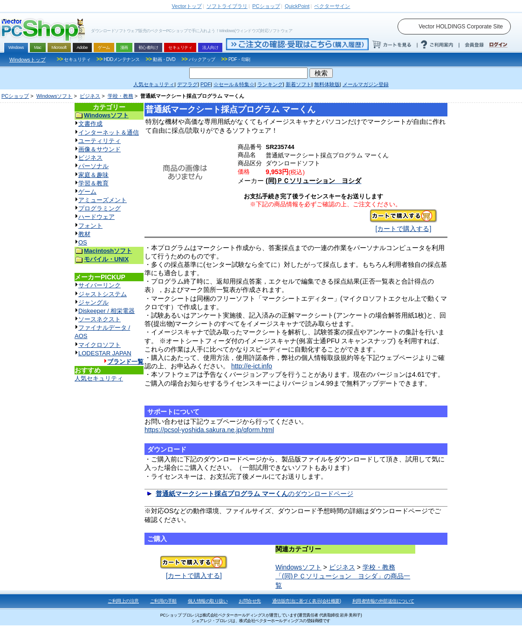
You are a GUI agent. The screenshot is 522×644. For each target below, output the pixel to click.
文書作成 (90, 123)
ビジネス (90, 96)
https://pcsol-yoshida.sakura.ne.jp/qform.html (209, 430)
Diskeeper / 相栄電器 (106, 310)
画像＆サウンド (99, 149)
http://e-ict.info (251, 366)
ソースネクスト (99, 319)
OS (82, 242)
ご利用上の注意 (123, 600)
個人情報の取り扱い (208, 600)
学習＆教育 (93, 183)
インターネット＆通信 (108, 132)
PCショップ (15, 96)
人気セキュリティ (99, 378)
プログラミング (99, 208)
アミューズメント (102, 200)
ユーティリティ (99, 140)
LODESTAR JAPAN (104, 353)
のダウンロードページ (254, 493)
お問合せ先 (250, 600)
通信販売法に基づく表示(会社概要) (306, 600)
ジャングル (93, 302)
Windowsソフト (54, 96)
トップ (187, 6)
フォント (90, 225)
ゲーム (87, 191)
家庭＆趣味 (93, 174)
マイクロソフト (99, 344)
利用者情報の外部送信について (383, 600)
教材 (84, 233)
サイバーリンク (99, 285)
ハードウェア (96, 216)
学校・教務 (120, 96)
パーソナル (93, 166)
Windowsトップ (27, 59)
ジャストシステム (102, 294)
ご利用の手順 (163, 600)
